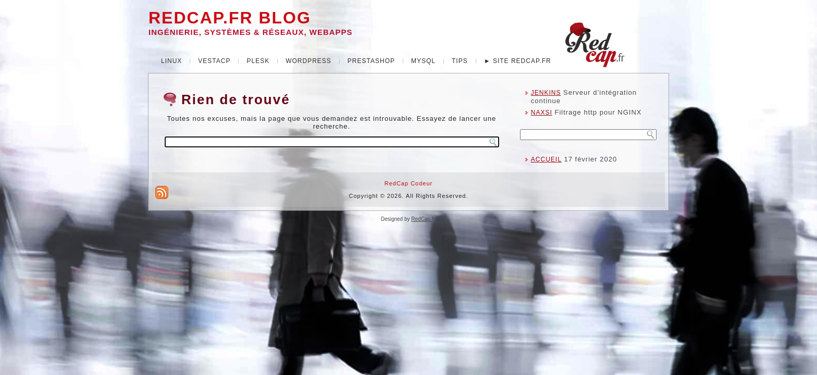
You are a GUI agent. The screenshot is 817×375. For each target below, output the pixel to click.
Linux (171, 61)
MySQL (423, 61)
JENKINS (546, 92)
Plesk (257, 61)
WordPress (308, 61)
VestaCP (214, 61)
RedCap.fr (423, 219)
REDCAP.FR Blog (229, 17)
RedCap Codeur (409, 183)
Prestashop (371, 61)
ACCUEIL (546, 159)
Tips (460, 61)
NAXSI (541, 112)
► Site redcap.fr (517, 61)
